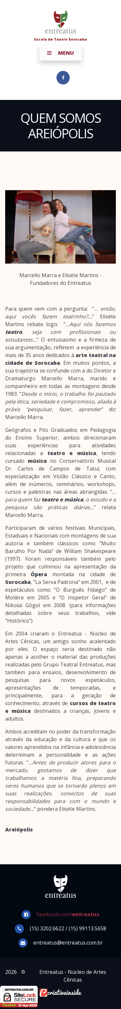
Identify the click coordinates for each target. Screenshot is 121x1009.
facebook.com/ (67, 914)
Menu (60, 52)
